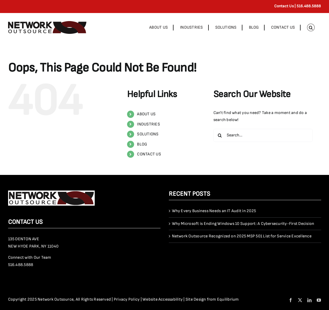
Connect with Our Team (29, 257)
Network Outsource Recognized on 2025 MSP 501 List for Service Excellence (242, 236)
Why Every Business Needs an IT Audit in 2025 (214, 210)
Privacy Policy (127, 299)
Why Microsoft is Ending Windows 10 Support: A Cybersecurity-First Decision (243, 223)
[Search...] (263, 135)
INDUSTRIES (148, 124)
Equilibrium (228, 299)
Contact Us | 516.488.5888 (297, 6)
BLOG (142, 144)
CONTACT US (149, 154)
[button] (310, 27)
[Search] (219, 135)
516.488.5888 (20, 264)
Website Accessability (162, 299)
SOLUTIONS (147, 134)
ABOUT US (146, 114)
